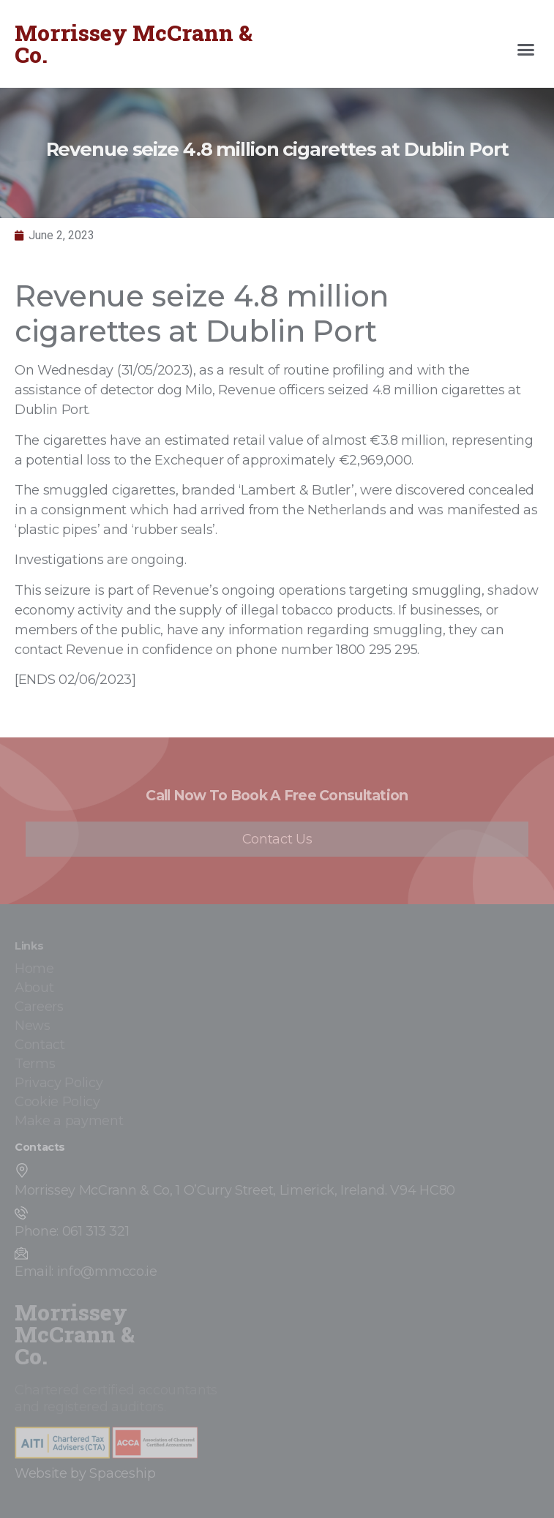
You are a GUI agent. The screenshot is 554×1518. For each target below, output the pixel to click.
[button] (526, 50)
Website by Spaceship (85, 1473)
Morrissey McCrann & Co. (133, 43)
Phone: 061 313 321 (72, 1231)
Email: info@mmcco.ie (86, 1271)
